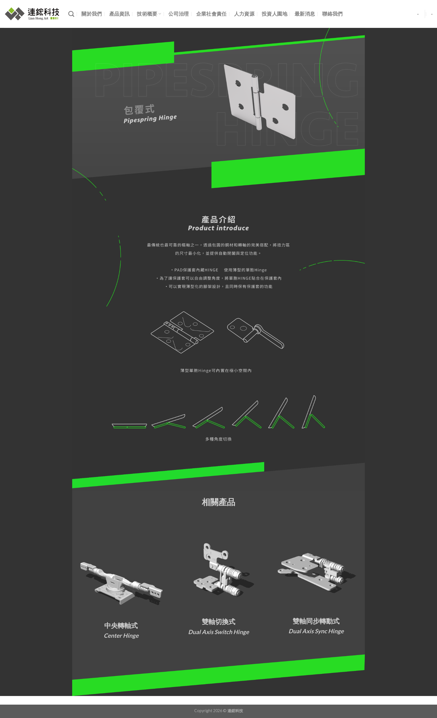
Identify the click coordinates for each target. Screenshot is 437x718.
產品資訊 (119, 14)
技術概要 (149, 14)
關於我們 (91, 14)
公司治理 (178, 14)
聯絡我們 (332, 14)
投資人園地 (274, 14)
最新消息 (305, 14)
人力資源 (244, 14)
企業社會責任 (211, 14)
